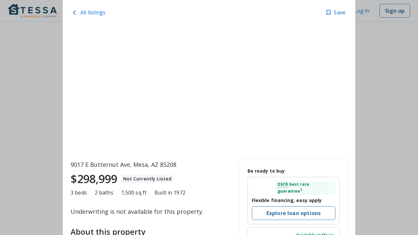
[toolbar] (209, 91)
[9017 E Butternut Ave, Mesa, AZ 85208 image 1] (209, 91)
